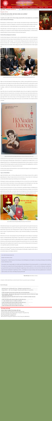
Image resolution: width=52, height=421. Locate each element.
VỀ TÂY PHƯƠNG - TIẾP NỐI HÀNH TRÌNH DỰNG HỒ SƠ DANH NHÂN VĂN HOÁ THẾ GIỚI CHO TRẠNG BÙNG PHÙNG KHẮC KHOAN (20, 295)
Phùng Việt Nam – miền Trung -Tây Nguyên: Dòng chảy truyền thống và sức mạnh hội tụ (20, 291)
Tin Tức (9, 7)
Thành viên (41, 7)
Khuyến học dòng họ (34, 7)
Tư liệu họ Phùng (25, 7)
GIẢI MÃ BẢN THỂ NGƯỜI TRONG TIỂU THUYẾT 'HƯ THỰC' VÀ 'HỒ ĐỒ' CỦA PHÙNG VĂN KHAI (18, 297)
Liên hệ (46, 7)
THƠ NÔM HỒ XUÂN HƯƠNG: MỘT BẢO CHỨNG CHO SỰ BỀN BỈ (13, 14)
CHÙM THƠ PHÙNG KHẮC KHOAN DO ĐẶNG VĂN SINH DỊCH (16, 305)
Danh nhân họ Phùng (16, 7)
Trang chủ (3, 7)
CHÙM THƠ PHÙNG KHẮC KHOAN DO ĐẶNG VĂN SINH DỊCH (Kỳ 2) (17, 302)
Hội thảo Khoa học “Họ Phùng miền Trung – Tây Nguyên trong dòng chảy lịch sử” (20, 288)
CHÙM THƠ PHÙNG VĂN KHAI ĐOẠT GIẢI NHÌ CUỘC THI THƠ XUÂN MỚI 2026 (19, 292)
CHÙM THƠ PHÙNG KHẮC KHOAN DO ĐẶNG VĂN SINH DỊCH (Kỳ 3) (17, 299)
